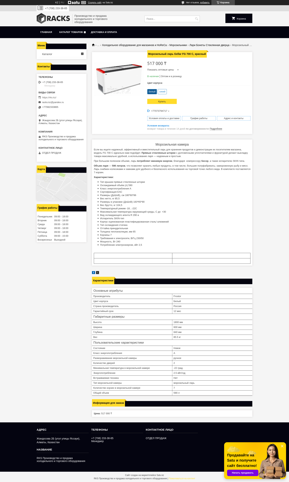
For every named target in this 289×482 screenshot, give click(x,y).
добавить (205, 2)
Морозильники (178, 45)
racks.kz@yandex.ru (53, 102)
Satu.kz (160, 475)
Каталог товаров (71, 32)
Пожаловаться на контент (182, 478)
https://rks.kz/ (49, 97)
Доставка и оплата (104, 32)
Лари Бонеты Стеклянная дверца (209, 45)
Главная (46, 32)
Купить (162, 101)
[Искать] (196, 19)
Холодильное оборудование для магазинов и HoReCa (134, 45)
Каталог (47, 54)
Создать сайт (95, 2)
